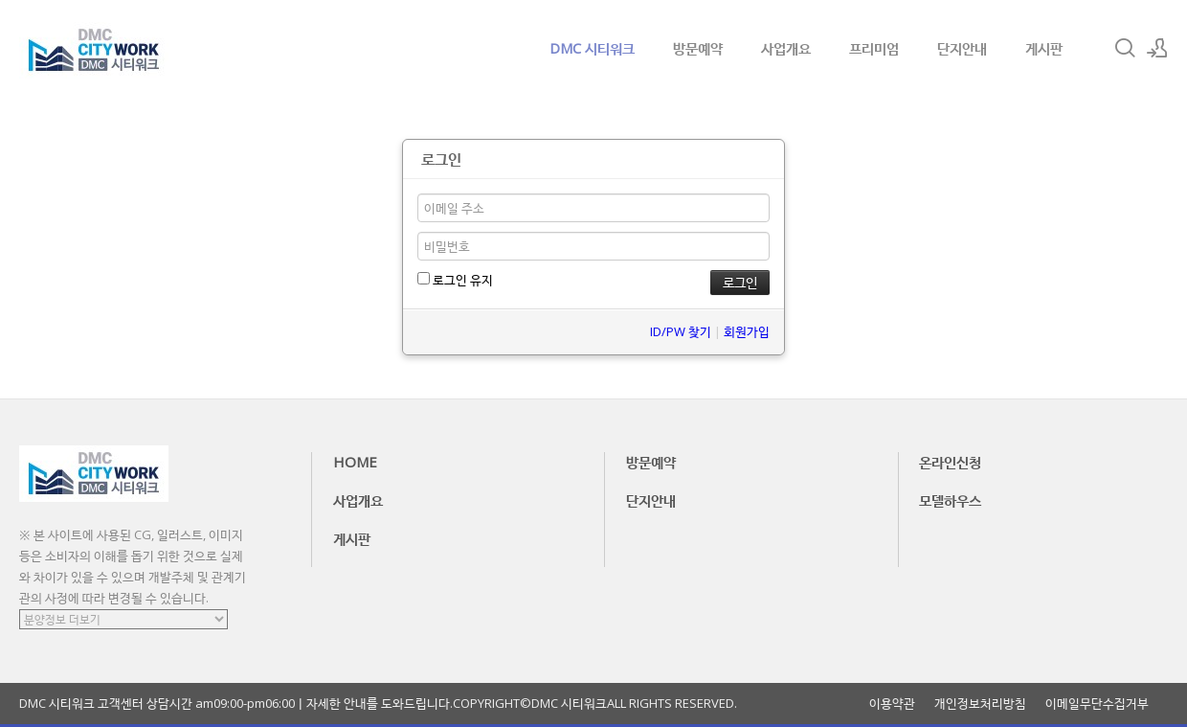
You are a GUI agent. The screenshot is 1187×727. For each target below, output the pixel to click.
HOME (355, 461)
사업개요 (786, 47)
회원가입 (747, 331)
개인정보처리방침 (980, 703)
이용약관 (892, 703)
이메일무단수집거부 (1097, 703)
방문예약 (698, 47)
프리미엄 (874, 47)
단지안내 (962, 47)
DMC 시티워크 (592, 47)
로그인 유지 (455, 279)
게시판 (1044, 47)
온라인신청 (950, 461)
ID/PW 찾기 (680, 331)
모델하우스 (950, 500)
